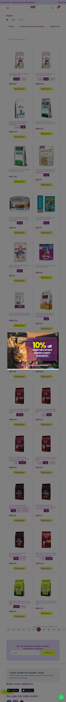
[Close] (56, 334)
